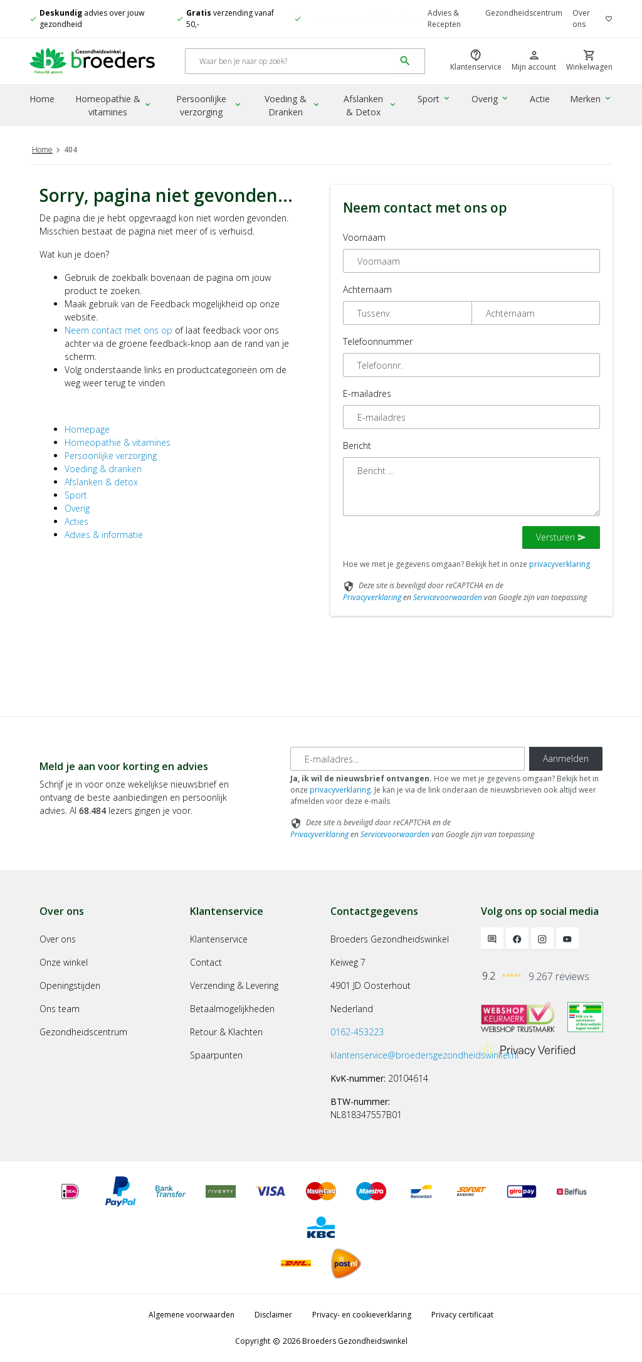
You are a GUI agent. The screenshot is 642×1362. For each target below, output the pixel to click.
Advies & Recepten (444, 18)
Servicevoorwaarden (447, 597)
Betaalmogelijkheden (232, 1009)
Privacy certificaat (462, 1314)
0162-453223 (357, 1032)
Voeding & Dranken (294, 106)
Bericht (357, 445)
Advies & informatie (104, 535)
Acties (76, 521)
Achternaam (367, 289)
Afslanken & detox (101, 482)
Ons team (59, 1009)
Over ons (581, 18)
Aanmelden (566, 758)
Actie (540, 99)
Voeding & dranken (103, 469)
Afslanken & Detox (372, 106)
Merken (592, 99)
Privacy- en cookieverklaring (361, 1314)
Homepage (87, 429)
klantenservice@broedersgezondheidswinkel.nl (424, 1055)
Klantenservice (219, 939)
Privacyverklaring (372, 597)
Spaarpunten (216, 1055)
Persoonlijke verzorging (210, 106)
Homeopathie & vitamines (115, 106)
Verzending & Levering (234, 985)
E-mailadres (367, 393)
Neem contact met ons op (118, 330)
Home (42, 99)
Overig (491, 99)
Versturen (561, 537)
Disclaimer (273, 1314)
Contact (206, 962)
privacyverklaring (559, 564)
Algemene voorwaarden (191, 1314)
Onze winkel (63, 962)
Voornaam (364, 237)
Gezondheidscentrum (523, 13)
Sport (436, 99)
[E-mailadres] (407, 759)
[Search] (290, 62)
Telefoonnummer (378, 341)
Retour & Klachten (226, 1032)
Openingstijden (69, 985)
